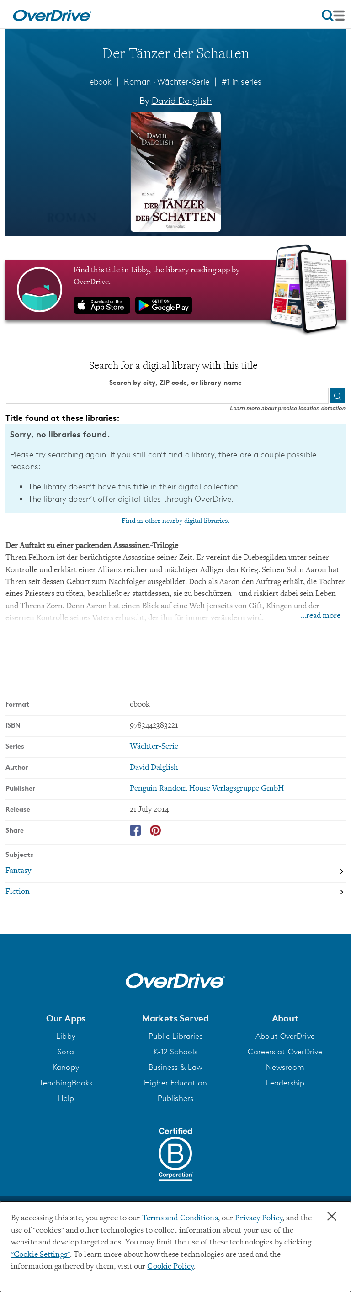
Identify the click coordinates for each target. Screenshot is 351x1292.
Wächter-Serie (183, 81)
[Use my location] (320, 395)
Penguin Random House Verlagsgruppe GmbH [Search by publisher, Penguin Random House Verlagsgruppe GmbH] (207, 789)
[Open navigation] (333, 15)
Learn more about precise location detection (288, 408)
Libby (65, 1035)
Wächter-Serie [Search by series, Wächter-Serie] (154, 747)
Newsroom (285, 1066)
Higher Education (175, 1082)
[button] (65, 1018)
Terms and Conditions (180, 1218)
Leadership (285, 1082)
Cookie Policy (170, 1267)
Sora (66, 1051)
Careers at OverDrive (285, 1051)
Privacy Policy (258, 1218)
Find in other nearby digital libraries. (175, 520)
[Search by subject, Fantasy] (175, 871)
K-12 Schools (175, 1051)
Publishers (175, 1097)
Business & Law (176, 1066)
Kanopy (66, 1066)
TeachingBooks (65, 1082)
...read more (320, 615)
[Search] (337, 395)
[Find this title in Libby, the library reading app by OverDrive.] (175, 289)
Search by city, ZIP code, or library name (175, 382)
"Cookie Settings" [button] (40, 1255)
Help (66, 1097)
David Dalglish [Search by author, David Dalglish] (182, 100)
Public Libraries (176, 1035)
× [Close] (331, 1216)
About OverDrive (285, 1035)
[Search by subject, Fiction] (175, 892)
